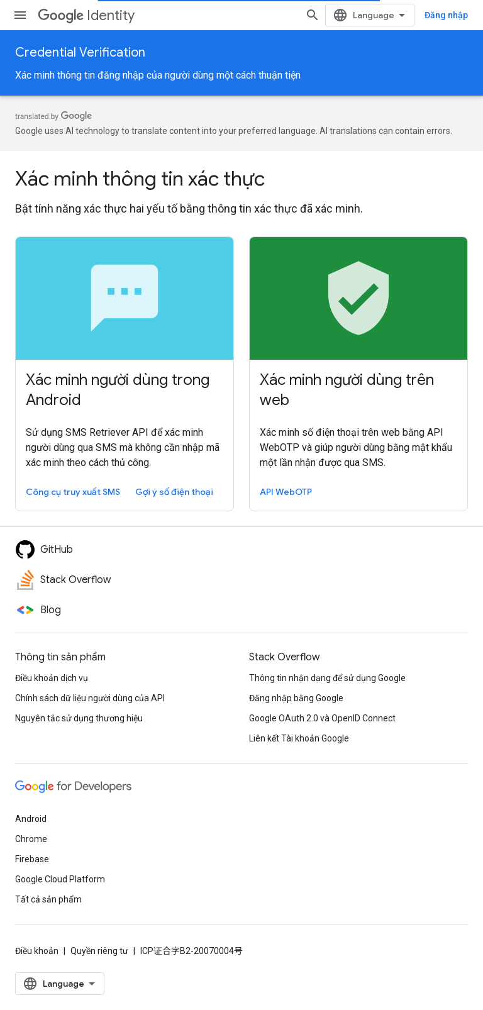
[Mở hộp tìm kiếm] (312, 15)
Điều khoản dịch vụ (51, 678)
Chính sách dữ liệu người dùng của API (90, 698)
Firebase (32, 859)
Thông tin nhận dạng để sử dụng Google (327, 678)
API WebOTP (286, 491)
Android (31, 819)
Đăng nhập (446, 15)
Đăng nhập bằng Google (296, 698)
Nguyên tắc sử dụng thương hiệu (79, 718)
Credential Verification (80, 52)
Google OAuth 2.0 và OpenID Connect (322, 718)
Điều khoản (36, 951)
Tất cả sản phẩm (48, 899)
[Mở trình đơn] (20, 15)
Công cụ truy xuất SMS (73, 491)
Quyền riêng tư (99, 951)
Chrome (31, 839)
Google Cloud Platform (60, 879)
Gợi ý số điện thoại (174, 491)
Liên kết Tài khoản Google (299, 738)
